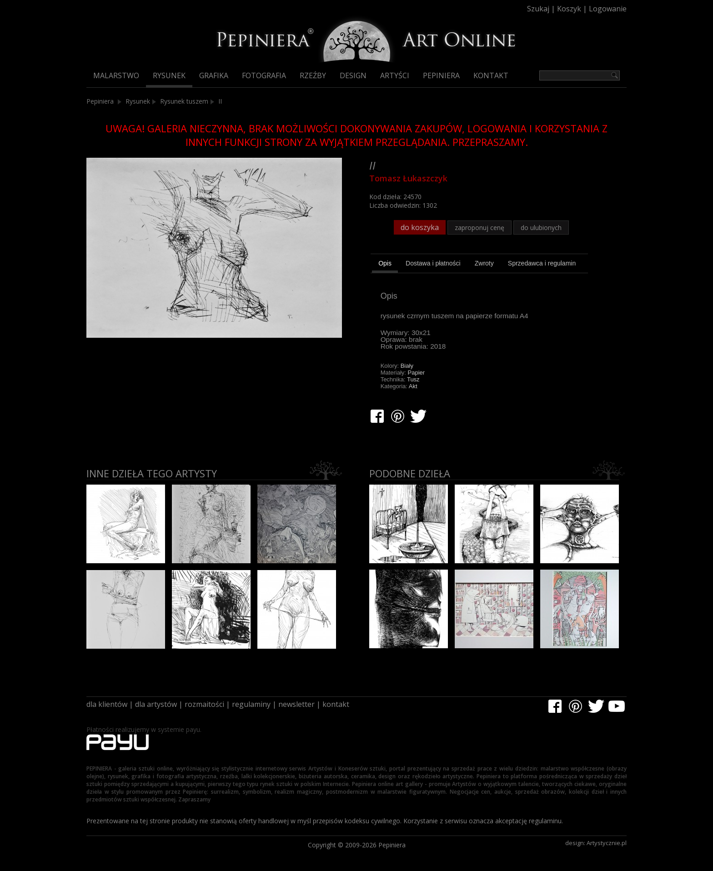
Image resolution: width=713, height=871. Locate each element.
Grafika (213, 75)
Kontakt (490, 75)
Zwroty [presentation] (484, 263)
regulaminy (251, 704)
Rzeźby (313, 75)
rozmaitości (204, 704)
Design (353, 75)
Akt (413, 386)
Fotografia (264, 75)
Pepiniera (441, 75)
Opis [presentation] (385, 263)
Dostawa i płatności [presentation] (433, 263)
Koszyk (569, 9)
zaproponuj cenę (479, 227)
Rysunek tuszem (184, 101)
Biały (407, 365)
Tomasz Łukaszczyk (408, 178)
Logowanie (608, 9)
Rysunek (169, 75)
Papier (416, 372)
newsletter (296, 704)
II (220, 101)
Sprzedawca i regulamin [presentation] (542, 263)
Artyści (394, 75)
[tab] (385, 264)
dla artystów (156, 704)
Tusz (413, 379)
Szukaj (538, 9)
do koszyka (420, 227)
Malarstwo (116, 75)
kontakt (335, 704)
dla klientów (106, 704)
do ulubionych (541, 227)
